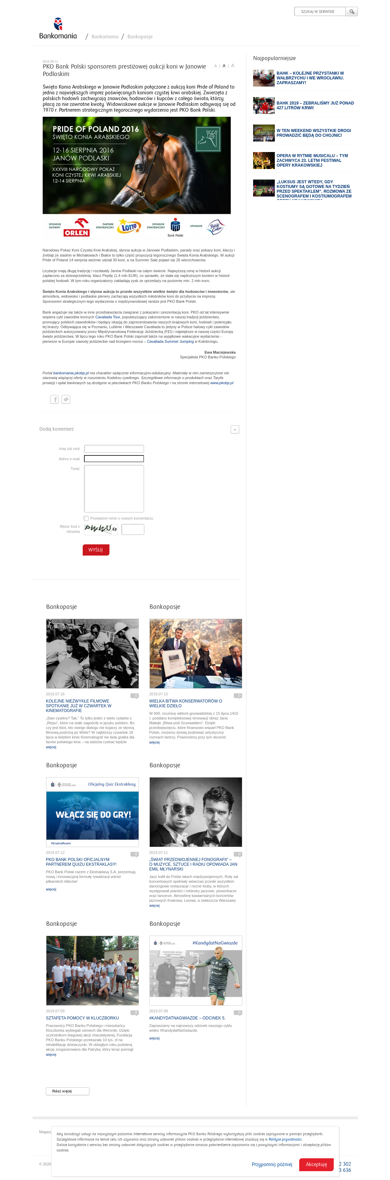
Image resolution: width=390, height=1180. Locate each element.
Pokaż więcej (70, 1091)
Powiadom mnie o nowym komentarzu (118, 519)
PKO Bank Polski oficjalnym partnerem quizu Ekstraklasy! (81, 862)
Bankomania (105, 37)
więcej (51, 747)
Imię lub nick (69, 449)
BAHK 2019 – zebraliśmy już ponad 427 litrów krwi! (315, 105)
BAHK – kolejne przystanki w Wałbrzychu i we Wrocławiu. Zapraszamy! (310, 78)
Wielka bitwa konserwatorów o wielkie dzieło (185, 703)
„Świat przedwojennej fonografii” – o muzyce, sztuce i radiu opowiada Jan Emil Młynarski (193, 864)
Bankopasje (139, 37)
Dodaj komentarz (139, 429)
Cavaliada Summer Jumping (170, 341)
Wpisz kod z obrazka (70, 528)
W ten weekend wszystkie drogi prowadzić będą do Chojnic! (314, 133)
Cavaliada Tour (107, 317)
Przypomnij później (272, 1164)
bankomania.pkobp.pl (71, 373)
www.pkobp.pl (221, 383)
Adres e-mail (69, 459)
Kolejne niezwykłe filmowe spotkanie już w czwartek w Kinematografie (78, 706)
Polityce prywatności (285, 1139)
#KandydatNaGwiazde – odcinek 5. (187, 1018)
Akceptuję (316, 1164)
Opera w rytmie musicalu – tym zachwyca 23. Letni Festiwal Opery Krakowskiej (312, 160)
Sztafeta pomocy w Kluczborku (82, 1018)
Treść (75, 469)
